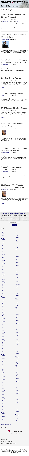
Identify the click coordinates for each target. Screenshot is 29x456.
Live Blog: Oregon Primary (11, 78)
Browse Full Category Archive (6, 424)
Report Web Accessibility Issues (23, 448)
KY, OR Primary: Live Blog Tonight (14, 108)
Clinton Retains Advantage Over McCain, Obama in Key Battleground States (13, 17)
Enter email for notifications (14, 222)
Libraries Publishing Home (5, 448)
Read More (3, 28)
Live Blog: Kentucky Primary (12, 93)
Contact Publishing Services (14, 448)
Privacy (9, 453)
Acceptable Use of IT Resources (16, 453)
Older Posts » (25, 208)
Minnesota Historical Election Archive (14, 213)
